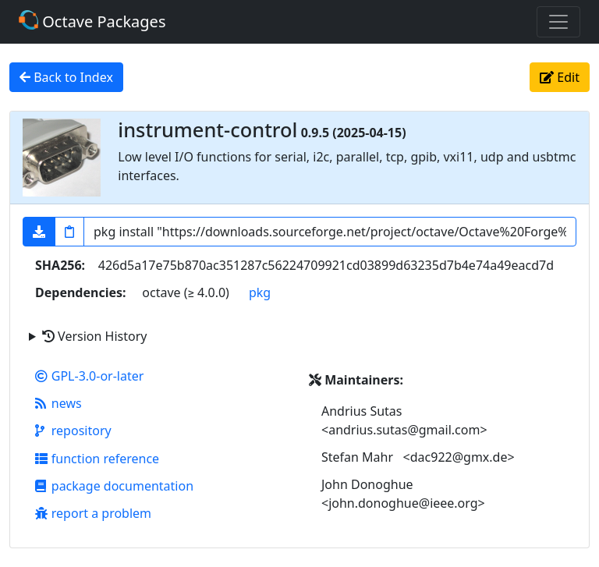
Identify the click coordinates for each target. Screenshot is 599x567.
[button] (39, 231)
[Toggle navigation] (558, 21)
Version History (94, 336)
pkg (260, 292)
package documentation (114, 485)
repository (73, 430)
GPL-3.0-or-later (89, 375)
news (58, 403)
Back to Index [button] (66, 77)
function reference (97, 458)
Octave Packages (92, 21)
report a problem (93, 513)
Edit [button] (560, 77)
